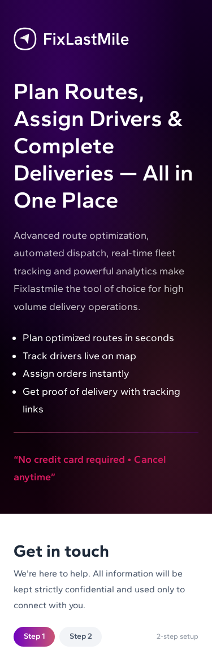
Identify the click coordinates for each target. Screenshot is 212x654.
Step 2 (81, 636)
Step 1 (34, 636)
